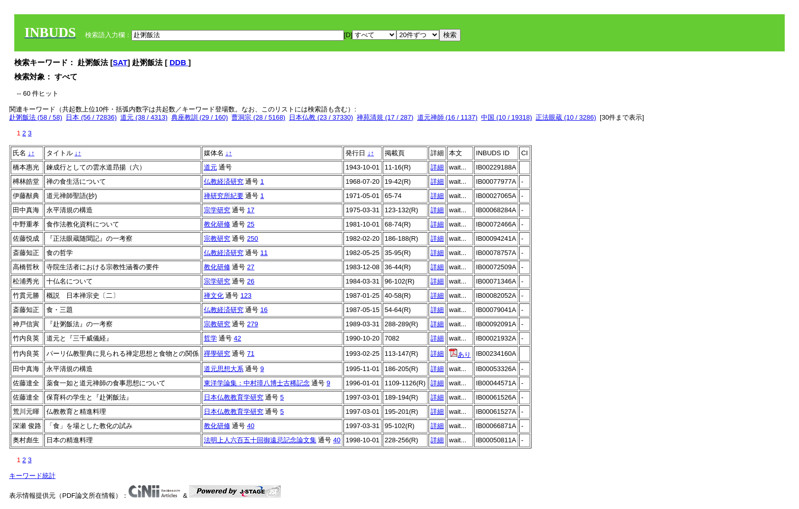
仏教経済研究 (224, 181)
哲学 (210, 338)
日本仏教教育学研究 (233, 397)
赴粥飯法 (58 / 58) (35, 117)
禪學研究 (217, 353)
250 (252, 238)
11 (264, 253)
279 (252, 324)
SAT (120, 62)
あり (460, 354)
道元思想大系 (224, 369)
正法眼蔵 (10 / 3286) (566, 117)
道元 (210, 167)
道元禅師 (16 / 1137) (447, 117)
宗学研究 (217, 210)
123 (246, 295)
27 (250, 267)
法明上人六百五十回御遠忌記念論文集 (260, 440)
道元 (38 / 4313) (144, 117)
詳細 (437, 167)
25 (250, 224)
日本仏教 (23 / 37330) (321, 117)
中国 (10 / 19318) (506, 117)
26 (250, 281)
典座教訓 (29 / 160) (199, 117)
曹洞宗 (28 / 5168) (258, 117)
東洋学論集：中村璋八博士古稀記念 (257, 383)
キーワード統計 (32, 475)
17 (250, 210)
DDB (179, 62)
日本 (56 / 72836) (91, 117)
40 (250, 426)
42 (237, 338)
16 (264, 310)
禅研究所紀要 (224, 196)
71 (250, 353)
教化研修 (217, 224)
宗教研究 (217, 238)
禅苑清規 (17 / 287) (385, 117)
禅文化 (214, 295)
